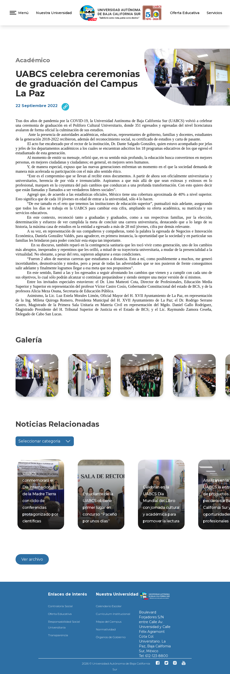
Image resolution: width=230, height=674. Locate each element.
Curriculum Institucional (113, 614)
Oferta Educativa (184, 13)
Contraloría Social (60, 606)
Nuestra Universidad (54, 13)
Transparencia (58, 635)
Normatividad (106, 629)
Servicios (214, 13)
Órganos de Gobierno (111, 637)
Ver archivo (32, 559)
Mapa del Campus (108, 621)
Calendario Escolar (109, 606)
